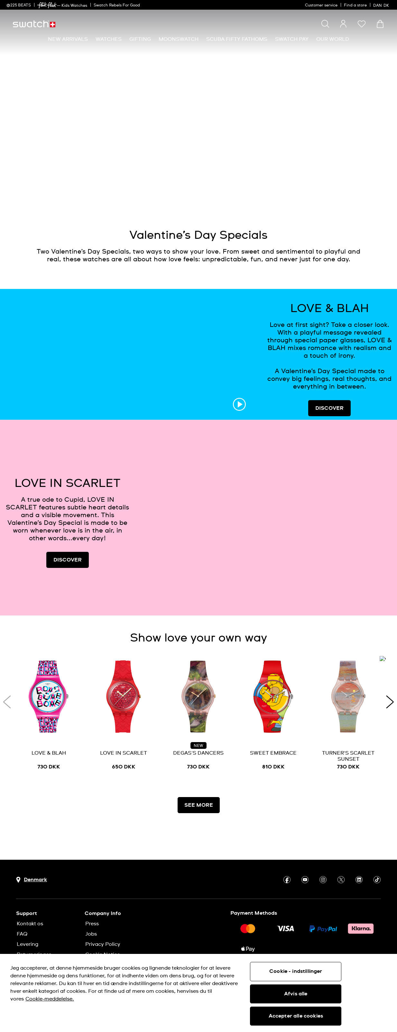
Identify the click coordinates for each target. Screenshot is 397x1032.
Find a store (355, 5)
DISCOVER (329, 408)
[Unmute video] (371, 189)
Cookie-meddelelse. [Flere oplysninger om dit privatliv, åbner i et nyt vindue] (49, 998)
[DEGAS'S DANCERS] (198, 715)
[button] (361, 24)
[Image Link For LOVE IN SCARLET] (266, 517)
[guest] (343, 24)
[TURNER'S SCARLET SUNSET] (348, 715)
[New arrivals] (68, 39)
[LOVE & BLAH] (48, 715)
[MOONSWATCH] (178, 39)
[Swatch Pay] (292, 39)
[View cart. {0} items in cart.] (380, 24)
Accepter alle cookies (296, 1016)
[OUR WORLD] (332, 39)
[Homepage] (34, 24)
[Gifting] (140, 39)
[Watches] (109, 39)
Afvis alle (296, 993)
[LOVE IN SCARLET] (123, 715)
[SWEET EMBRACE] (273, 715)
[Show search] (325, 24)
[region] (198, 993)
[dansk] (382, 5)
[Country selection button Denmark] (31, 880)
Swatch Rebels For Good (117, 5)
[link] (47, 5)
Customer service (321, 5)
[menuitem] (68, 39)
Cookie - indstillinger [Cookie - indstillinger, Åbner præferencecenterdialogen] (295, 971)
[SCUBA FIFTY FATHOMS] (236, 39)
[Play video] (354, 189)
